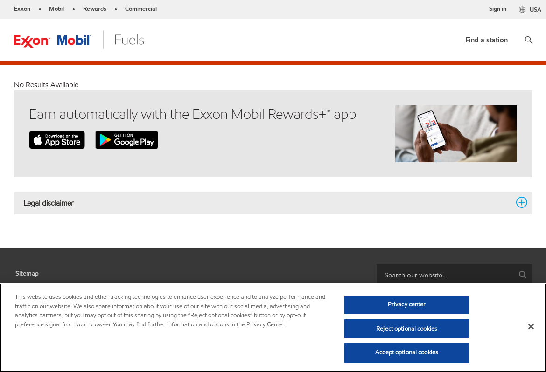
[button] (528, 40)
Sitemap (27, 273)
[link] (486, 38)
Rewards (94, 9)
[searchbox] (445, 274)
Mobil (56, 9)
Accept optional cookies (406, 352)
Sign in (497, 9)
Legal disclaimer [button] (267, 203)
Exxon (22, 9)
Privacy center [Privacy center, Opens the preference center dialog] (407, 304)
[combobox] (454, 274)
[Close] (531, 327)
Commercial (141, 9)
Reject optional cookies (406, 328)
